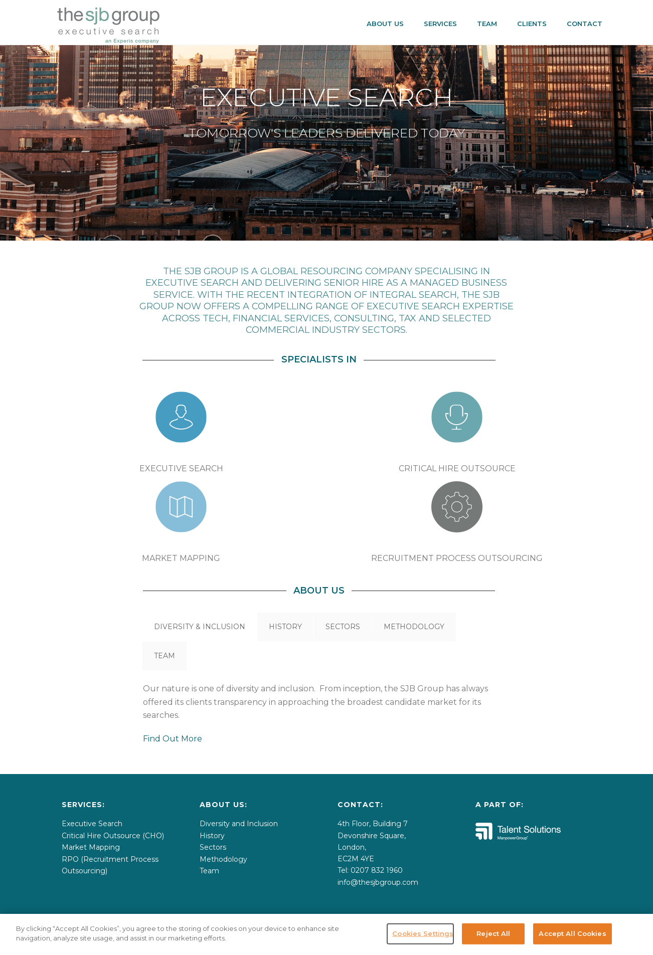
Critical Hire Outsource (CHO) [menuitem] (113, 835)
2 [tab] (326, 220)
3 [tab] (339, 220)
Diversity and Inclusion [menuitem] (239, 823)
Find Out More (172, 738)
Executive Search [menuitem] (92, 823)
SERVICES (440, 24)
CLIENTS (532, 24)
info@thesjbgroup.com (378, 882)
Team (487, 24)
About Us (385, 24)
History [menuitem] (212, 835)
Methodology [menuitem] (223, 859)
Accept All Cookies (572, 933)
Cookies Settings (422, 933)
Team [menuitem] (209, 870)
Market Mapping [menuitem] (91, 847)
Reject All (493, 933)
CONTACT (584, 24)
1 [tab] (313, 220)
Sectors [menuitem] (213, 847)
